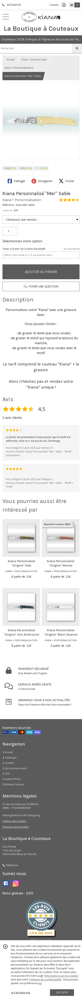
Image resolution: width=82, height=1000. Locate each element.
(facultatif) (41, 249)
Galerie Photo (11, 779)
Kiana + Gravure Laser (34, 59)
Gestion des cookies (14, 821)
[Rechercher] (77, 48)
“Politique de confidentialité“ (45, 979)
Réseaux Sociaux (13, 784)
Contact (54, 5)
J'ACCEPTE (62, 992)
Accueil (11, 59)
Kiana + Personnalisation (19, 67)
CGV (6, 773)
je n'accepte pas (20, 992)
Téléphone (10, 865)
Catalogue (9, 757)
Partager (16, 181)
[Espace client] (64, 5)
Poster (66, 181)
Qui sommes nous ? (15, 768)
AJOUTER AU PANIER (41, 272)
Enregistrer (42, 181)
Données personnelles (15, 827)
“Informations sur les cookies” (61, 976)
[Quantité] (10, 231)
